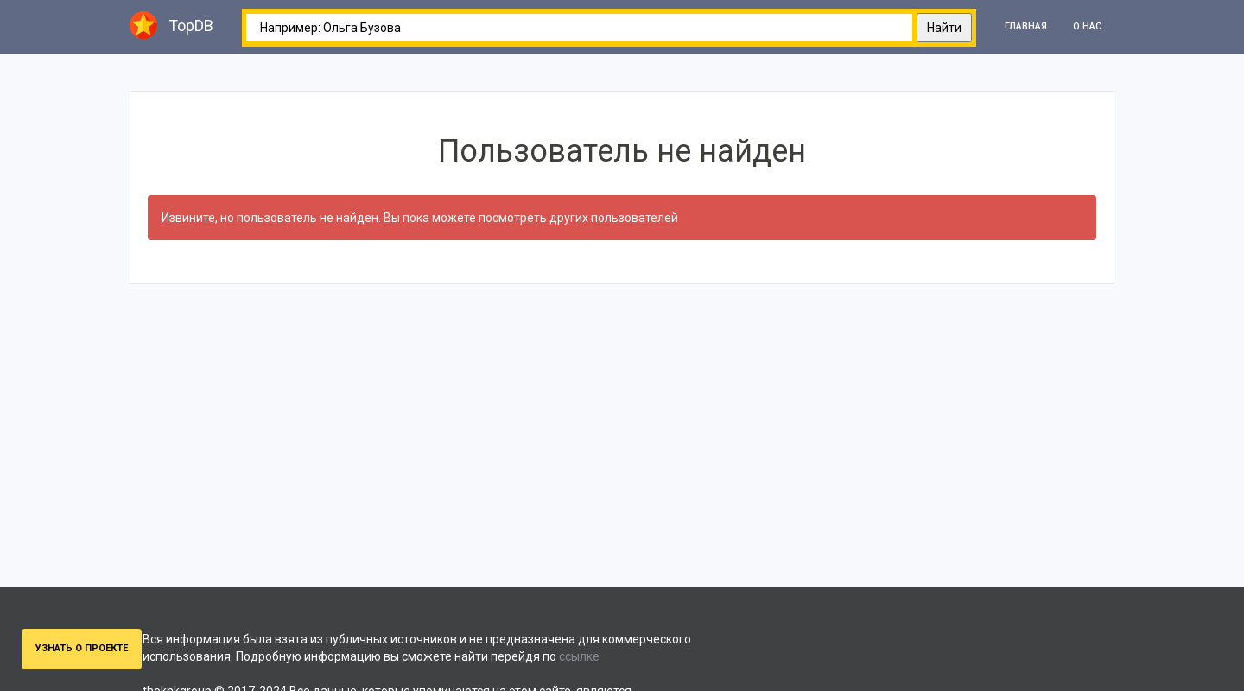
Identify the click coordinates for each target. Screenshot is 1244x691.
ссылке (579, 656)
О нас (1087, 26)
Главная (1026, 26)
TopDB (171, 25)
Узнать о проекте (81, 648)
